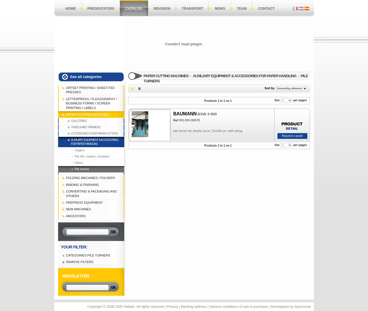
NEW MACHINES (78, 209)
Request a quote (292, 135)
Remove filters (79, 262)
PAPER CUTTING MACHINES (87, 114)
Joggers (80, 150)
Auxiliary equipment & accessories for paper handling (94, 141)
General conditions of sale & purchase (238, 307)
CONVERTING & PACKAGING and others (91, 193)
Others (79, 162)
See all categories (86, 77)
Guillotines (79, 121)
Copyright (94, 307)
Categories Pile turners (88, 255)
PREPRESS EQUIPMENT (84, 202)
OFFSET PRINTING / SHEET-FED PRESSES (90, 90)
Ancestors (76, 216)
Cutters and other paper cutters (94, 133)
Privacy (172, 307)
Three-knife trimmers (86, 127)
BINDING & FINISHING (82, 184)
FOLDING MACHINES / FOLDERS (90, 178)
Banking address (193, 307)
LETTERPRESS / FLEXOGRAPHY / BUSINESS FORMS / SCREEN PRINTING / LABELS (91, 103)
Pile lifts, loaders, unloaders (92, 156)
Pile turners (82, 169)
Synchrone (302, 307)
